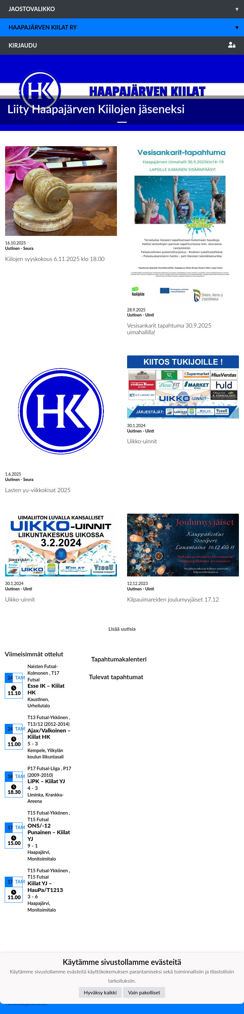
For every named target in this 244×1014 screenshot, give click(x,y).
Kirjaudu (122, 45)
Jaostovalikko (126, 9)
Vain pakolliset (144, 992)
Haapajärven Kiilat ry (126, 27)
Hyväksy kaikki (100, 992)
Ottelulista (20, 923)
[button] (18, 93)
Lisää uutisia (121, 629)
